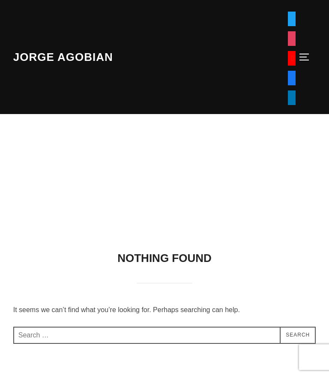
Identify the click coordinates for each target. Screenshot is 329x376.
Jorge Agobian (63, 57)
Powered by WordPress (44, 359)
